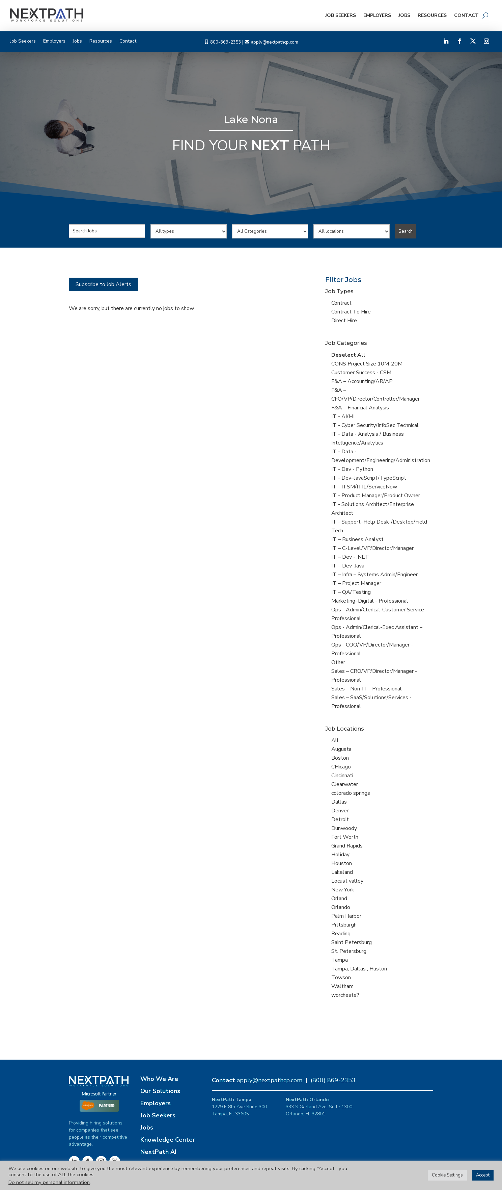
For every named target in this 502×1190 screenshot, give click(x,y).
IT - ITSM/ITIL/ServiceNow (364, 486)
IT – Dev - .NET (350, 557)
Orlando (340, 907)
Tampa (339, 960)
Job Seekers (340, 15)
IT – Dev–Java (347, 565)
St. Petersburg (348, 951)
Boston (340, 758)
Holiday (340, 854)
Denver (339, 810)
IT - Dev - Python (352, 469)
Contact (466, 15)
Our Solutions (160, 1091)
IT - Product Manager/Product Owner (375, 495)
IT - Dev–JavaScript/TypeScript (368, 478)
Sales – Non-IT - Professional (366, 688)
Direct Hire (344, 320)
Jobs (404, 15)
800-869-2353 (225, 42)
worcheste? (345, 995)
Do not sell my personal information (49, 1182)
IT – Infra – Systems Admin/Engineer (374, 574)
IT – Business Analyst (357, 539)
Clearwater (344, 784)
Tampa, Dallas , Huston (359, 968)
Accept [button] (483, 1175)
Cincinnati (342, 775)
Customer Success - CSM (361, 372)
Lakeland (342, 872)
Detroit (340, 819)
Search (405, 231)
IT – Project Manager (356, 583)
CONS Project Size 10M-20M (366, 364)
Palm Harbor (346, 916)
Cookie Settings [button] (447, 1175)
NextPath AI (158, 1152)
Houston (341, 863)
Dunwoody (344, 828)
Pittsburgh (344, 925)
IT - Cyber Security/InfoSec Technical (375, 425)
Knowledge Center (167, 1140)
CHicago (341, 766)
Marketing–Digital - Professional (369, 601)
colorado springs (350, 793)
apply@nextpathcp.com (274, 42)
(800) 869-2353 (333, 1080)
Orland (339, 898)
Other (338, 662)
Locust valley (347, 881)
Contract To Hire (351, 311)
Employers (377, 15)
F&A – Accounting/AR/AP (362, 381)
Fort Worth (344, 837)
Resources (432, 15)
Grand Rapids (347, 846)
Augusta (341, 749)
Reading (341, 933)
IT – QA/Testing (351, 592)
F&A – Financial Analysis (360, 407)
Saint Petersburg (351, 942)
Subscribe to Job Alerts (103, 284)
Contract (341, 303)
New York (342, 889)
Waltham (342, 986)
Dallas (339, 802)
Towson (341, 977)
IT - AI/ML (343, 416)
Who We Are (159, 1079)
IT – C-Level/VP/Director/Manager (372, 548)
